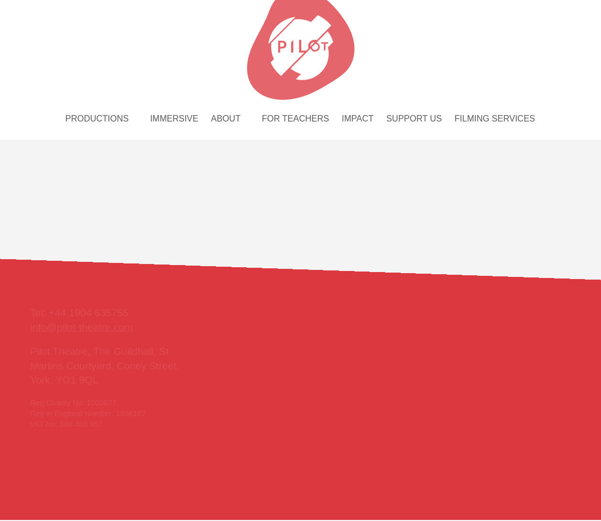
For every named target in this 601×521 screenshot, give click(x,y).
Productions (97, 118)
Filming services (494, 118)
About (226, 118)
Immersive (174, 118)
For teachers (295, 118)
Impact (357, 118)
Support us (413, 118)
